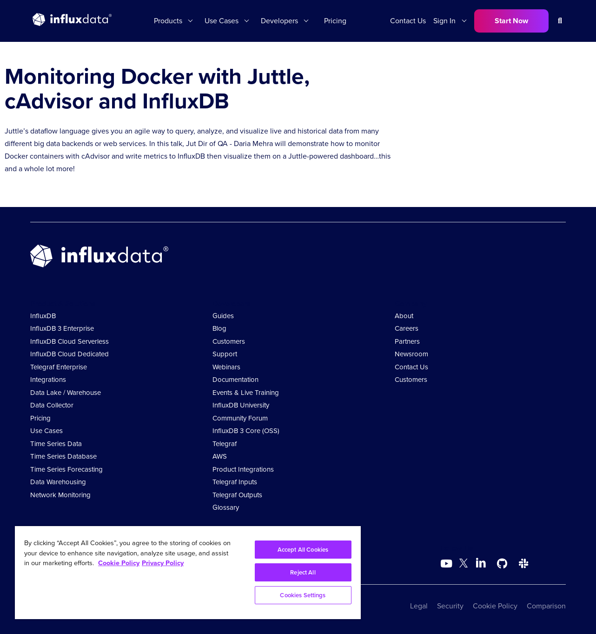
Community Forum (240, 418)
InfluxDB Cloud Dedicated (69, 354)
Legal (419, 606)
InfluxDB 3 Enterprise (62, 328)
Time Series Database (63, 456)
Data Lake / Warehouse (65, 392)
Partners (407, 341)
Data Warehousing (58, 482)
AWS (219, 456)
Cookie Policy (495, 606)
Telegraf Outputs (237, 495)
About (404, 316)
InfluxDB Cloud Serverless (69, 341)
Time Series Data (56, 444)
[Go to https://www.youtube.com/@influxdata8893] (447, 563)
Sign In (444, 20)
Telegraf (224, 444)
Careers (406, 328)
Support (224, 354)
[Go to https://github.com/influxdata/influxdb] (502, 563)
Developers (279, 20)
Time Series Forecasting (66, 469)
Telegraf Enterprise (58, 367)
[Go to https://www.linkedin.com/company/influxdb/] (480, 562)
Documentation (235, 379)
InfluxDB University (240, 405)
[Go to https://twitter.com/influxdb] (463, 565)
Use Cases (221, 20)
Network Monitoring (60, 495)
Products (168, 20)
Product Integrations (243, 469)
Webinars (226, 367)
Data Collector (51, 405)
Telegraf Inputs (234, 482)
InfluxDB (43, 316)
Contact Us (408, 20)
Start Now (511, 20)
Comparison (546, 606)
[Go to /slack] (523, 563)
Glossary (225, 507)
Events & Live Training (245, 392)
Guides (223, 316)
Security (450, 606)
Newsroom (411, 354)
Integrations (48, 379)
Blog (219, 328)
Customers (228, 341)
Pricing (335, 20)
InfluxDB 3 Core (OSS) (245, 431)
